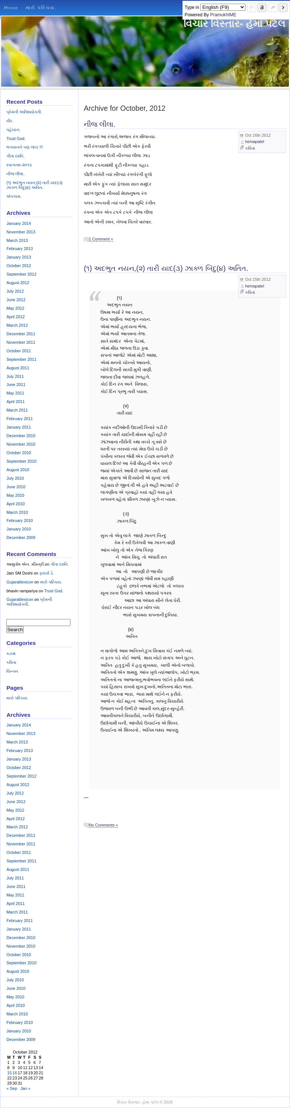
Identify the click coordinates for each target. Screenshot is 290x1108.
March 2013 (17, 240)
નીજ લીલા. (100, 124)
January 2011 (18, 427)
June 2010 (15, 487)
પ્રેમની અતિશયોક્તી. (24, 112)
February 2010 (19, 520)
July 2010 (15, 478)
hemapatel (254, 141)
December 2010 (20, 435)
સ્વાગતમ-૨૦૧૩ (19, 165)
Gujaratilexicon (19, 582)
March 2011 (17, 410)
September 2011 (21, 359)
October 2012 (18, 265)
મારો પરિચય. (41, 7)
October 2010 (18, 452)
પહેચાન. (13, 129)
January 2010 (18, 529)
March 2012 (17, 325)
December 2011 (20, 334)
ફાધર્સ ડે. (46, 573)
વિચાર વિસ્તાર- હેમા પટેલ (234, 23)
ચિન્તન (12, 671)
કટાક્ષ (11, 653)
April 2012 (15, 317)
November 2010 (20, 444)
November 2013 (20, 232)
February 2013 (19, 248)
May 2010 (15, 495)
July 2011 (15, 376)
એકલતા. (14, 196)
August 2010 (17, 470)
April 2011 (15, 401)
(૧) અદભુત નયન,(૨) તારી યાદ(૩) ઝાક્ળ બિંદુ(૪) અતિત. (166, 268)
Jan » (25, 1088)
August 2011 (17, 368)
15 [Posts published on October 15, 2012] (9, 1073)
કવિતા (250, 148)
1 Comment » (101, 239)
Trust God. (15, 138)
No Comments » (103, 825)
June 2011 (15, 384)
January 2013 (18, 257)
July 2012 (15, 291)
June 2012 (15, 299)
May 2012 (15, 308)
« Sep (11, 1088)
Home (11, 7)
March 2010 (17, 512)
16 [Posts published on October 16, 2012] (15, 1073)
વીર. (9, 121)
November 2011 (20, 342)
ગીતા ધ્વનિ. (15, 156)
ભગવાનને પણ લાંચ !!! (24, 147)
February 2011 (19, 418)
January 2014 (18, 223)
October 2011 (18, 351)
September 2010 (21, 461)
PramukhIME (223, 14)
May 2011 (15, 393)
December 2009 (20, 537)
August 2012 (17, 282)
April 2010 (15, 504)
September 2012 (21, 274)
